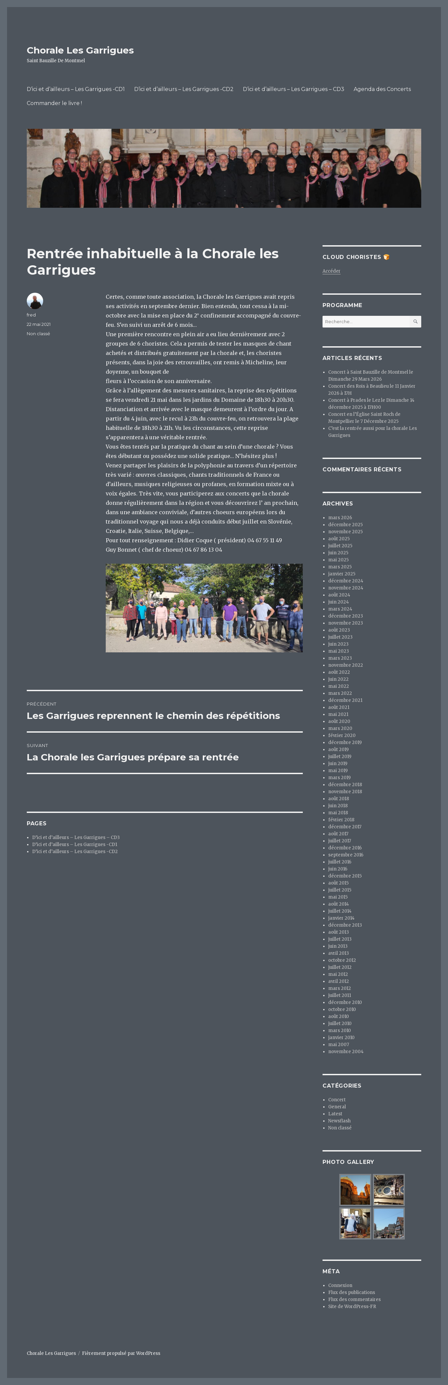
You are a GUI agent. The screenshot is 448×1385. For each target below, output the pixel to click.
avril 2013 (338, 953)
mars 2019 (339, 777)
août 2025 (339, 539)
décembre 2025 (345, 525)
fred (31, 314)
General (337, 1107)
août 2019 (338, 749)
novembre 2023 (345, 623)
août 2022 (339, 672)
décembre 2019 (345, 742)
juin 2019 (337, 763)
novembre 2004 (346, 1051)
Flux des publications (351, 1292)
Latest (335, 1114)
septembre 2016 (345, 855)
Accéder (332, 271)
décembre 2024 (345, 581)
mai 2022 (338, 686)
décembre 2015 (345, 876)
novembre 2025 (345, 532)
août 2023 (339, 630)
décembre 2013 (345, 925)
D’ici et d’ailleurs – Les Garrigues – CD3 (293, 89)
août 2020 (339, 721)
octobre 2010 (342, 1009)
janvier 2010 (341, 1037)
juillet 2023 (340, 637)
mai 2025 (338, 560)
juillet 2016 (339, 862)
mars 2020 (340, 728)
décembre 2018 (345, 785)
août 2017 (338, 834)
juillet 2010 (340, 1023)
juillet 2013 (340, 939)
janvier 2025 (341, 574)
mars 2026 (340, 518)
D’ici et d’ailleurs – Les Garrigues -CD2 (184, 89)
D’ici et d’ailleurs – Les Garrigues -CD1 (76, 89)
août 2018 (338, 799)
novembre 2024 (345, 588)
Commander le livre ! (54, 103)
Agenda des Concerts (382, 89)
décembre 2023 (345, 616)
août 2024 (339, 595)
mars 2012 (339, 988)
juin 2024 (338, 602)
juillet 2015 (339, 890)
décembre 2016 (345, 848)
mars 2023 (340, 658)
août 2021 (338, 707)
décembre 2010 (345, 1002)
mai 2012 (338, 974)
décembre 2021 (345, 700)
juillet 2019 (339, 756)
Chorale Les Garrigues (80, 50)
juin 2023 (338, 644)
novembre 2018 (345, 792)
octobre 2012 (342, 960)
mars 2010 (339, 1030)
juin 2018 (338, 806)
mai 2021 (338, 714)
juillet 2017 (339, 841)
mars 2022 (340, 693)
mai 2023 (338, 651)
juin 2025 (338, 553)
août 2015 (338, 883)
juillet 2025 (340, 546)
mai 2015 (338, 897)
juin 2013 (338, 946)
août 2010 (338, 1016)
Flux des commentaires (354, 1299)
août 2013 (338, 932)
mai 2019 (338, 770)
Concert (337, 1100)
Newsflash (339, 1121)
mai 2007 (338, 1044)
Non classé (38, 333)
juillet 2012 (340, 967)
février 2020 (342, 735)
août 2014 (338, 904)
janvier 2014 (341, 918)
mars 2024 (340, 609)
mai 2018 (338, 813)
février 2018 (341, 820)
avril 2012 (338, 981)
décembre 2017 (344, 827)
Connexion (340, 1285)
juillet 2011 (339, 995)
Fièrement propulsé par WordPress (121, 1353)
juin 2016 (337, 869)
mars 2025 (340, 567)
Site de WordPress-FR (352, 1306)
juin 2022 (338, 679)
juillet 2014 (340, 911)
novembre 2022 (345, 665)
